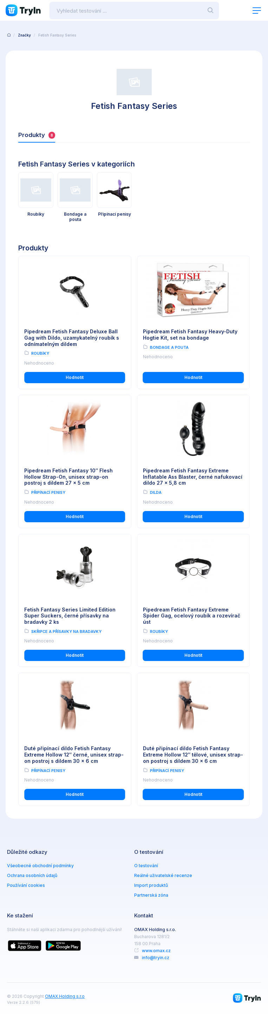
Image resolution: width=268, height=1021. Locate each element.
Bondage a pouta (169, 347)
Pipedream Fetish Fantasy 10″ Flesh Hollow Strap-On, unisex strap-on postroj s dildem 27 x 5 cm (68, 476)
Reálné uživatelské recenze (163, 875)
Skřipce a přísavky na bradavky (66, 631)
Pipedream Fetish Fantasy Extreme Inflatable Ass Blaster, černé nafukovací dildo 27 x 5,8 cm (193, 476)
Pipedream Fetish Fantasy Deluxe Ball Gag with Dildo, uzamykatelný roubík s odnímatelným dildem (72, 337)
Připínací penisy (48, 492)
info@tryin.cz (155, 957)
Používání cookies (26, 885)
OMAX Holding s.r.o (65, 996)
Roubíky (40, 353)
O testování (146, 865)
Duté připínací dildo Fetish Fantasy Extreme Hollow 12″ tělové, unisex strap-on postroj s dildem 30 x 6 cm (193, 754)
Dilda (156, 492)
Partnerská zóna (151, 895)
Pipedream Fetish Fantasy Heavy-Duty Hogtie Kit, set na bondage (190, 334)
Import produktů (151, 885)
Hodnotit (75, 377)
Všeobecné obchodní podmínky (40, 865)
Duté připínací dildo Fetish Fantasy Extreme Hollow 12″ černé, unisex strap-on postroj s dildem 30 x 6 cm (74, 754)
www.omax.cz (156, 950)
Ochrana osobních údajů (32, 875)
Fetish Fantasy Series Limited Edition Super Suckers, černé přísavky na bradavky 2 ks (70, 616)
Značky (24, 35)
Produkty (36, 135)
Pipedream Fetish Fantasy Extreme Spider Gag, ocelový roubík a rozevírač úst (192, 616)
